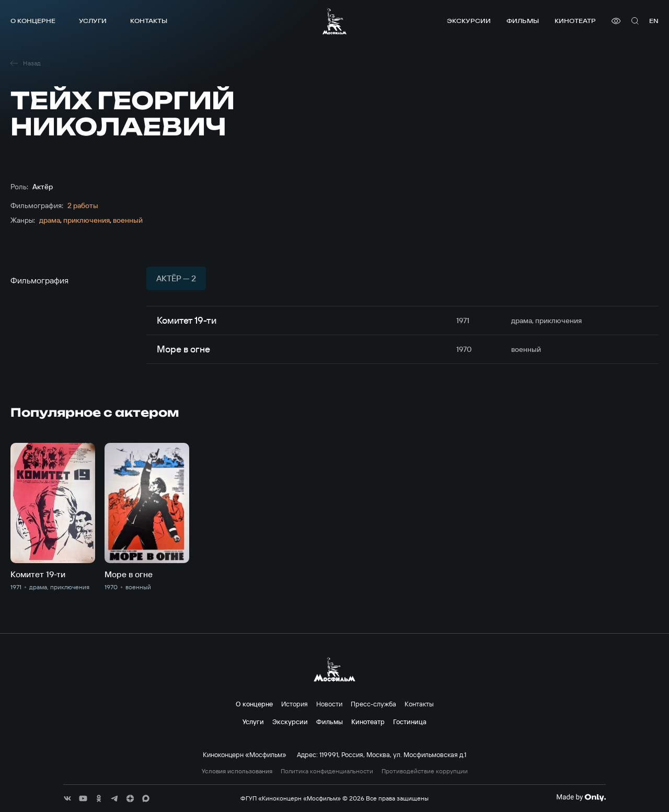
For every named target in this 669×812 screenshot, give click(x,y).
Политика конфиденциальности (327, 771)
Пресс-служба (373, 704)
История (294, 704)
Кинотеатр (575, 21)
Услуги (93, 21)
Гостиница (409, 721)
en (654, 21)
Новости (329, 704)
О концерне (32, 21)
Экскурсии (469, 21)
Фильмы (522, 21)
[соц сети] (67, 798)
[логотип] (334, 21)
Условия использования (237, 771)
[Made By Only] (581, 797)
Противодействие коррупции (425, 771)
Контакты (148, 21)
